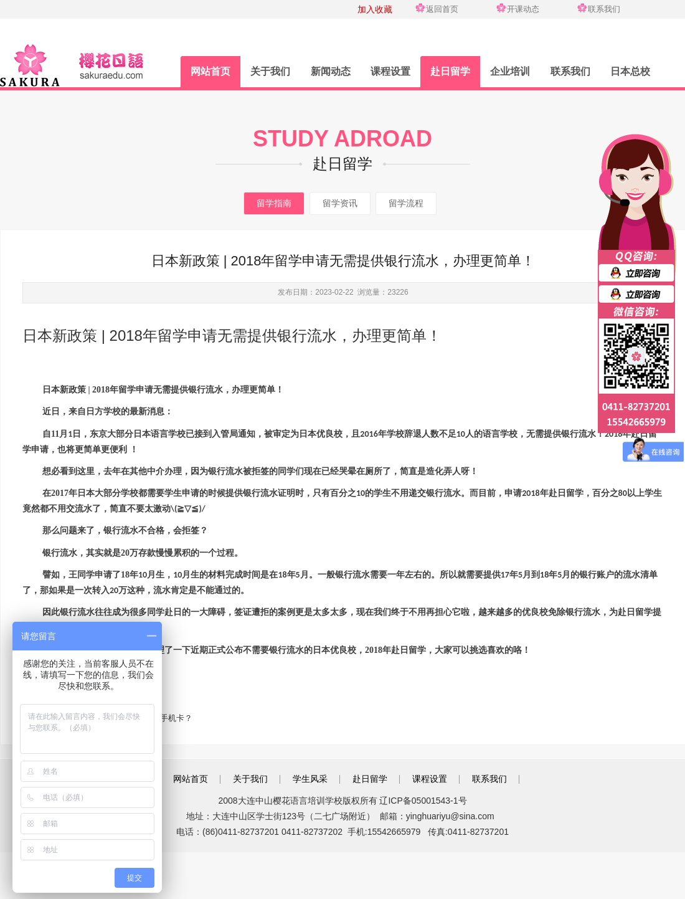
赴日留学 (450, 71)
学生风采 (310, 779)
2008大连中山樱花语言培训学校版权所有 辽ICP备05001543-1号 (342, 801)
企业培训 (510, 71)
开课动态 (523, 9)
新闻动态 (331, 71)
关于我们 (270, 71)
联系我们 (604, 9)
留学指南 (274, 203)
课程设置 (390, 71)
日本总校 (630, 71)
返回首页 (442, 9)
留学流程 (406, 203)
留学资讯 (340, 203)
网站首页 (210, 71)
